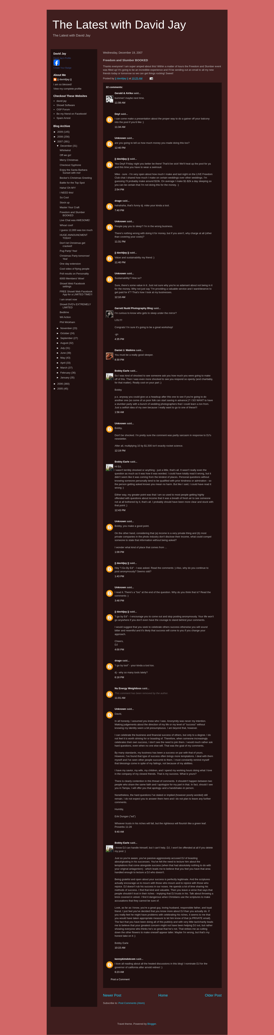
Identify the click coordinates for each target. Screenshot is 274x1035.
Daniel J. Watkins (125, 350)
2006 (60, 383)
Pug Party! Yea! (68, 250)
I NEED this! (67, 192)
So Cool (64, 197)
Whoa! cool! (66, 225)
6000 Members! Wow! (72, 278)
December (66, 145)
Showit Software (66, 105)
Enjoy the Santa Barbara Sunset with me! (73, 171)
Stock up (65, 202)
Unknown (120, 138)
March (64, 367)
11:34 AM (120, 126)
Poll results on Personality (74, 273)
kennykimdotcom (125, 958)
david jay (62, 100)
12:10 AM (120, 297)
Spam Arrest (64, 118)
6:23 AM (119, 972)
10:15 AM (120, 947)
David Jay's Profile (62, 58)
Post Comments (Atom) (131, 1003)
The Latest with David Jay (119, 24)
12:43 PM (120, 510)
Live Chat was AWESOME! (75, 220)
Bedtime (64, 312)
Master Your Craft (69, 207)
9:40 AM (119, 831)
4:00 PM (119, 649)
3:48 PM (119, 600)
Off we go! (65, 155)
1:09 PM (119, 552)
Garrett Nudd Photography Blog (134, 308)
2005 (60, 388)
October (65, 333)
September (66, 338)
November (66, 328)
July (63, 348)
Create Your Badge (62, 68)
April (63, 362)
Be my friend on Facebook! (72, 113)
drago (118, 200)
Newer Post (112, 995)
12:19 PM (120, 450)
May (63, 357)
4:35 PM (119, 339)
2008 (60, 136)
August (64, 343)
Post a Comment (120, 979)
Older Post (213, 995)
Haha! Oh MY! (68, 187)
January (65, 377)
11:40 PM (120, 262)
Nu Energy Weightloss (128, 688)
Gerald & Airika (124, 93)
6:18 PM (119, 677)
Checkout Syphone (70, 165)
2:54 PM (119, 189)
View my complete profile (67, 88)
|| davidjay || (122, 158)
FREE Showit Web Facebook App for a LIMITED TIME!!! (76, 293)
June (63, 352)
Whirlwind (65, 150)
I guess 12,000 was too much (76, 230)
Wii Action (65, 317)
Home (163, 995)
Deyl (117, 113)
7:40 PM (119, 210)
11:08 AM (120, 102)
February (65, 372)
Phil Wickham (67, 322)
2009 (60, 131)
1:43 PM (119, 576)
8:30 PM (119, 359)
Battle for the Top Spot (72, 182)
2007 (60, 141)
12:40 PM (120, 147)
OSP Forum (63, 109)
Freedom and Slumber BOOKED (72, 214)
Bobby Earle (122, 370)
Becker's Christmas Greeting (76, 177)
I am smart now (68, 299)
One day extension (70, 263)
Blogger (151, 1023)
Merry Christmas (69, 160)
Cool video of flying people (74, 268)
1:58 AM (119, 412)
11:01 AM (120, 697)
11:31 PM (120, 241)
